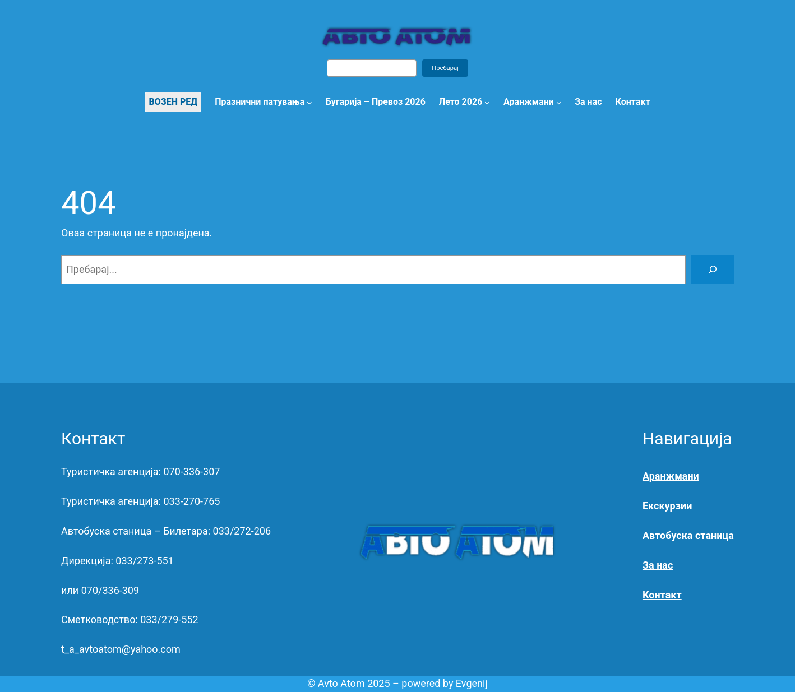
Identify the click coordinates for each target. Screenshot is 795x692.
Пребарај (445, 68)
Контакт (662, 595)
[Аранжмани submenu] (559, 102)
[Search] (712, 269)
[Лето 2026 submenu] (487, 102)
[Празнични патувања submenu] (309, 102)
